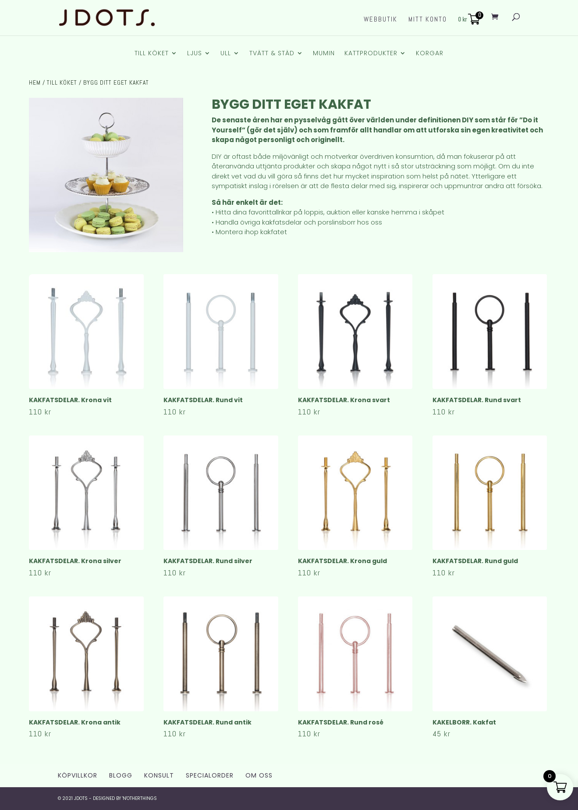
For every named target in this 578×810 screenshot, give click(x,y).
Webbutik (380, 19)
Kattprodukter (370, 53)
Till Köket (152, 53)
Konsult (159, 775)
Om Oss (259, 775)
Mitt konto (427, 19)
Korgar (429, 53)
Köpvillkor (77, 775)
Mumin (324, 53)
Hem (35, 82)
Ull (225, 53)
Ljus (194, 53)
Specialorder (210, 775)
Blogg (120, 775)
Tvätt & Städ (271, 53)
